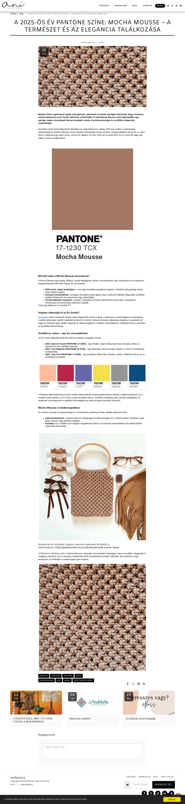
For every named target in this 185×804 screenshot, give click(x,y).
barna (78, 675)
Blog (21, 14)
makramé (55, 675)
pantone (44, 675)
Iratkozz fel (163, 784)
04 (72, 696)
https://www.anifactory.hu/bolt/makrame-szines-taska (87, 547)
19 (128, 696)
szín (59, 680)
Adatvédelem (26, 784)
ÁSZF (12, 784)
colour (67, 680)
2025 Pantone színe (83, 680)
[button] (172, 6)
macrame (68, 675)
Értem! (172, 799)
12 (16, 696)
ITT (69, 305)
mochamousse (46, 680)
